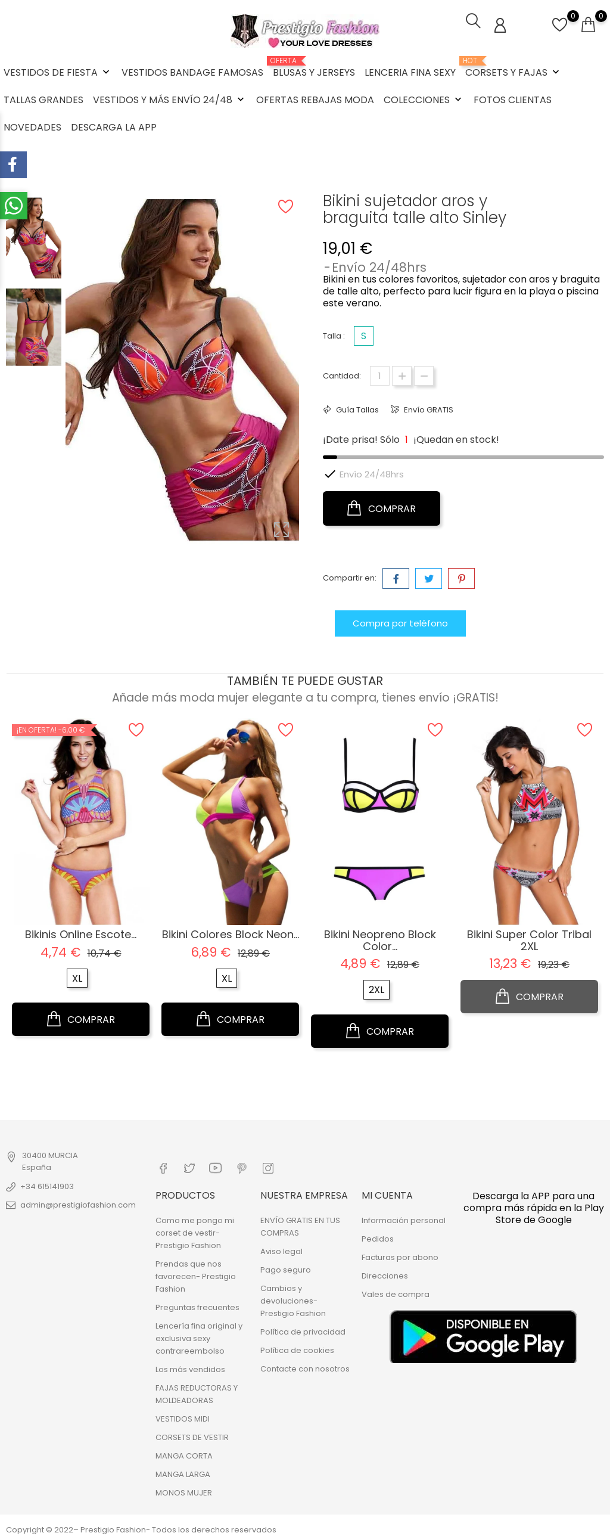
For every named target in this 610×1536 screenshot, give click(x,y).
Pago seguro (285, 1266)
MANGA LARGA (182, 1470)
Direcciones (385, 1272)
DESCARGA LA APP (114, 126)
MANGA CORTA (184, 1452)
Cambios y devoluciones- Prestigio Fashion (293, 1297)
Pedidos (378, 1235)
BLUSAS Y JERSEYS (314, 66)
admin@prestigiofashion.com (78, 1203)
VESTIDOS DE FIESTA (58, 71)
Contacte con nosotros (305, 1365)
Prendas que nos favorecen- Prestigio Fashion (195, 1273)
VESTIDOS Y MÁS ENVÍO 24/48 (170, 98)
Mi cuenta (387, 1192)
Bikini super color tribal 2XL (529, 937)
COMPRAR (381, 506)
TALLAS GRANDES (43, 98)
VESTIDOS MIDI (182, 1415)
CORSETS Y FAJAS (513, 66)
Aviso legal (281, 1247)
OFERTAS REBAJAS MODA (315, 98)
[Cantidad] (380, 374)
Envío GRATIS (427, 408)
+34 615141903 (47, 1184)
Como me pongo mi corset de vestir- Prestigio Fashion (194, 1229)
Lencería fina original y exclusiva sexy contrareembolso (198, 1335)
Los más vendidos (190, 1365)
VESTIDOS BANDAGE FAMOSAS (192, 71)
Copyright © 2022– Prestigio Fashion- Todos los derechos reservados (141, 1526)
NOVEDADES (32, 126)
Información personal (404, 1216)
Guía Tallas (356, 408)
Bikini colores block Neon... (230, 931)
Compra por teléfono (400, 621)
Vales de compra (396, 1290)
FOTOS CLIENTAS (513, 98)
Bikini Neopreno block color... (380, 937)
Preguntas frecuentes (197, 1304)
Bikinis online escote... (80, 931)
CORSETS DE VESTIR (192, 1433)
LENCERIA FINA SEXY (410, 71)
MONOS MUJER (183, 1489)
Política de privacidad (303, 1328)
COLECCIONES (424, 98)
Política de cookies (297, 1346)
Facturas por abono (400, 1253)
